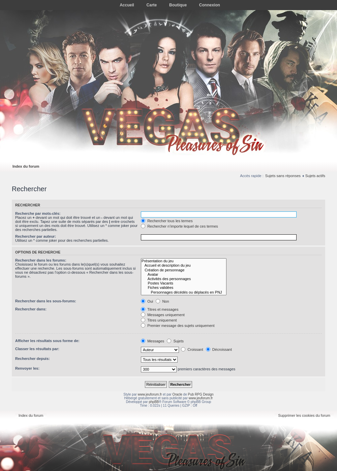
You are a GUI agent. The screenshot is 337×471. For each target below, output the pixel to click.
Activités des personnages (183, 279)
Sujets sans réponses (283, 176)
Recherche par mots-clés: (38, 213)
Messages (152, 341)
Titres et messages (159, 309)
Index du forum (25, 166)
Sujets (175, 341)
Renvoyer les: (27, 368)
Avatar (183, 274)
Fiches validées (183, 287)
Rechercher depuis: (32, 359)
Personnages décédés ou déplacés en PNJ (183, 292)
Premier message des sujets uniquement (177, 326)
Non (162, 301)
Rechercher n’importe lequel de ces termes (179, 226)
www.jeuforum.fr (150, 394)
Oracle (177, 394)
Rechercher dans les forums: (40, 260)
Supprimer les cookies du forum (304, 415)
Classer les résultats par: (37, 349)
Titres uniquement (159, 320)
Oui (147, 301)
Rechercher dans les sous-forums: (45, 301)
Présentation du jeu (183, 261)
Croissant (192, 349)
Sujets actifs (315, 176)
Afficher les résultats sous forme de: (47, 341)
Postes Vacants (183, 283)
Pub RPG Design (201, 394)
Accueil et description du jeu (183, 265)
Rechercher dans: (31, 309)
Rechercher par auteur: (35, 236)
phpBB (154, 402)
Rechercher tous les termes (167, 221)
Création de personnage (183, 270)
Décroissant (219, 349)
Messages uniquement (163, 315)
